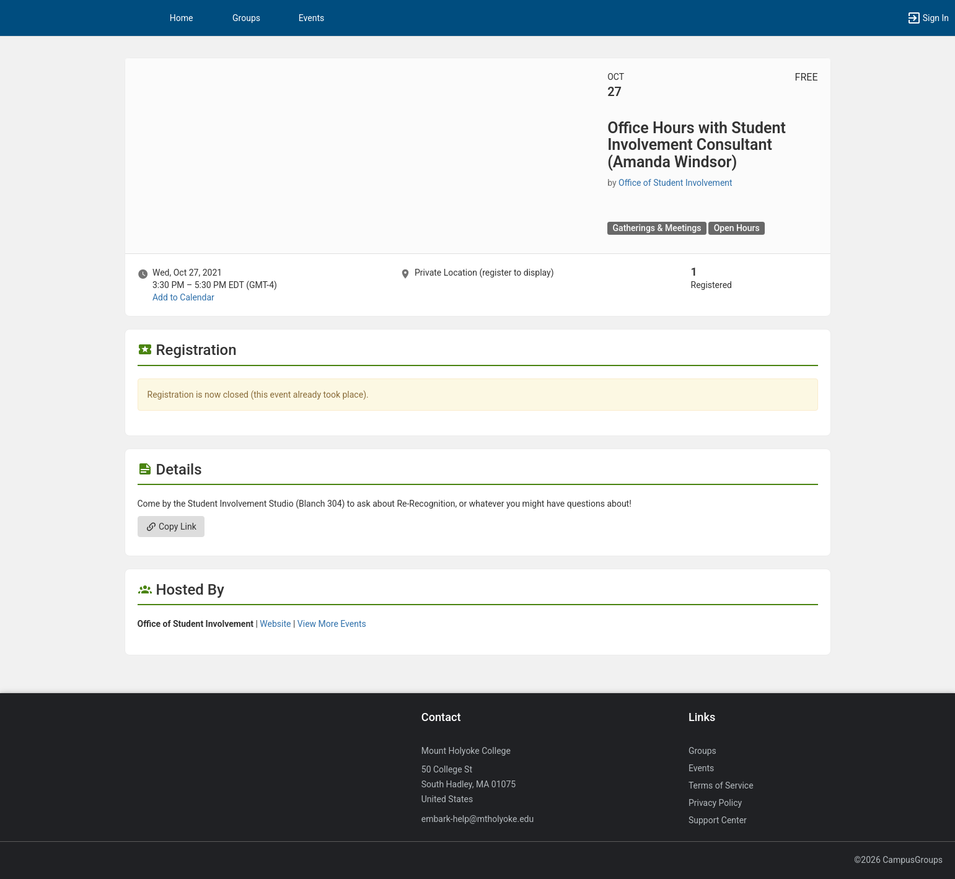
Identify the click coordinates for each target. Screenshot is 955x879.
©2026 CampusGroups (898, 860)
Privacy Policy (715, 803)
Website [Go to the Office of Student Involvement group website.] (275, 624)
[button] (927, 18)
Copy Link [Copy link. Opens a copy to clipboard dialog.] (171, 526)
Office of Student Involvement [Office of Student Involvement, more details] (675, 183)
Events (311, 18)
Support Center (718, 820)
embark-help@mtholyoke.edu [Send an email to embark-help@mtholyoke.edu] (477, 819)
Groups (246, 18)
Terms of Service (721, 785)
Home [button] (181, 18)
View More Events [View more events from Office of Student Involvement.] (331, 624)
